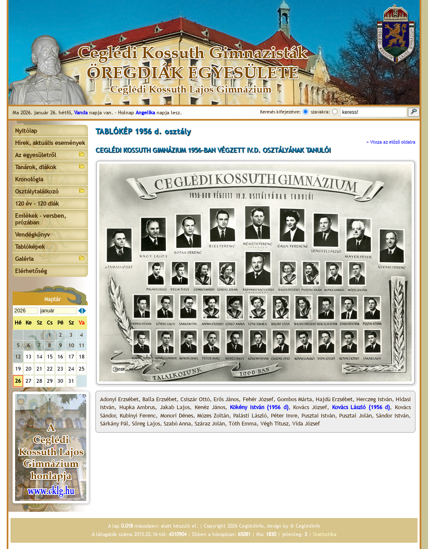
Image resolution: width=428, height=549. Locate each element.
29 (50, 381)
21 (39, 369)
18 (82, 356)
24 (71, 369)
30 (60, 381)
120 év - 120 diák (37, 203)
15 (50, 356)
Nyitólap (26, 130)
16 (60, 356)
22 (50, 369)
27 (28, 381)
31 (71, 381)
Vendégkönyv (32, 234)
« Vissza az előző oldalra (390, 141)
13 (28, 356)
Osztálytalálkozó (50, 191)
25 (82, 369)
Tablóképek (30, 246)
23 (60, 369)
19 (18, 369)
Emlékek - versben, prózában (40, 219)
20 (28, 369)
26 (18, 381)
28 (39, 381)
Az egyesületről (50, 154)
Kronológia (29, 179)
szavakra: (320, 111)
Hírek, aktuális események (50, 142)
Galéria (50, 258)
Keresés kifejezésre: (280, 111)
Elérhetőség (31, 271)
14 (39, 356)
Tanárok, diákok (50, 166)
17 (71, 356)
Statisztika (324, 534)
